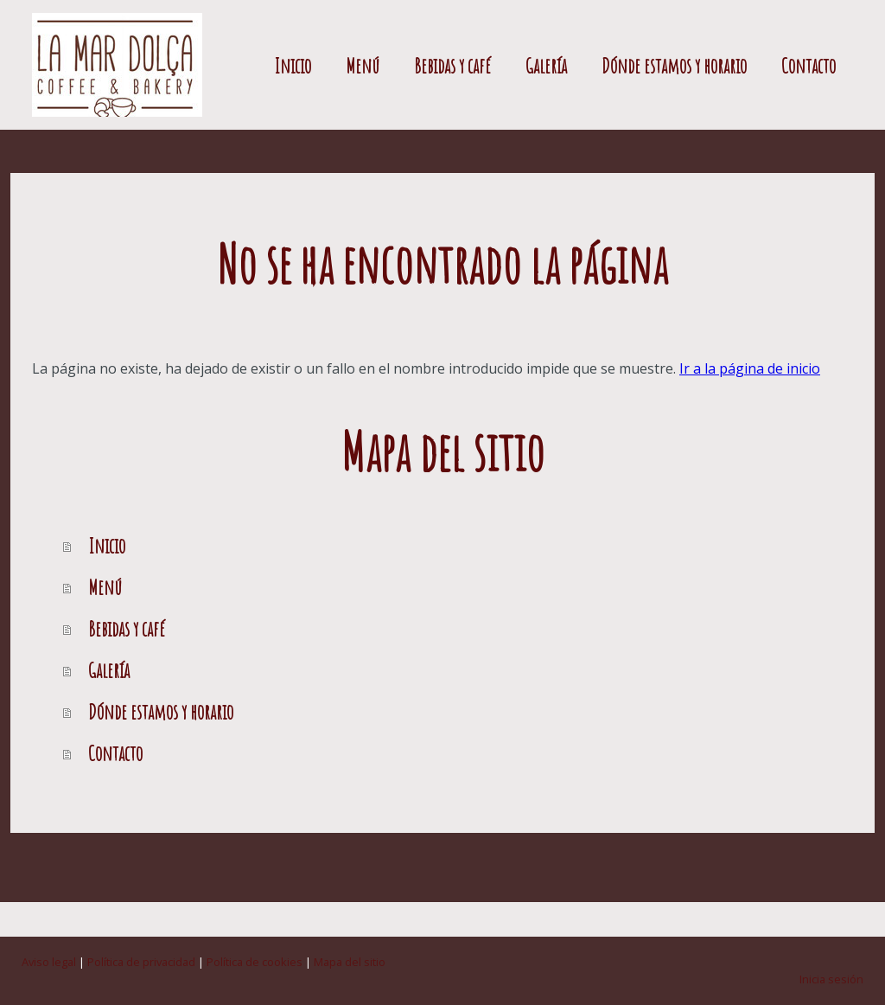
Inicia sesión (831, 979)
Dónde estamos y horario (674, 66)
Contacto (808, 66)
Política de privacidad (141, 962)
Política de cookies (254, 962)
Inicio (292, 66)
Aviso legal (49, 962)
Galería (546, 66)
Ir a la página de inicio (749, 368)
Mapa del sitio (349, 962)
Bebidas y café (452, 66)
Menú (362, 66)
